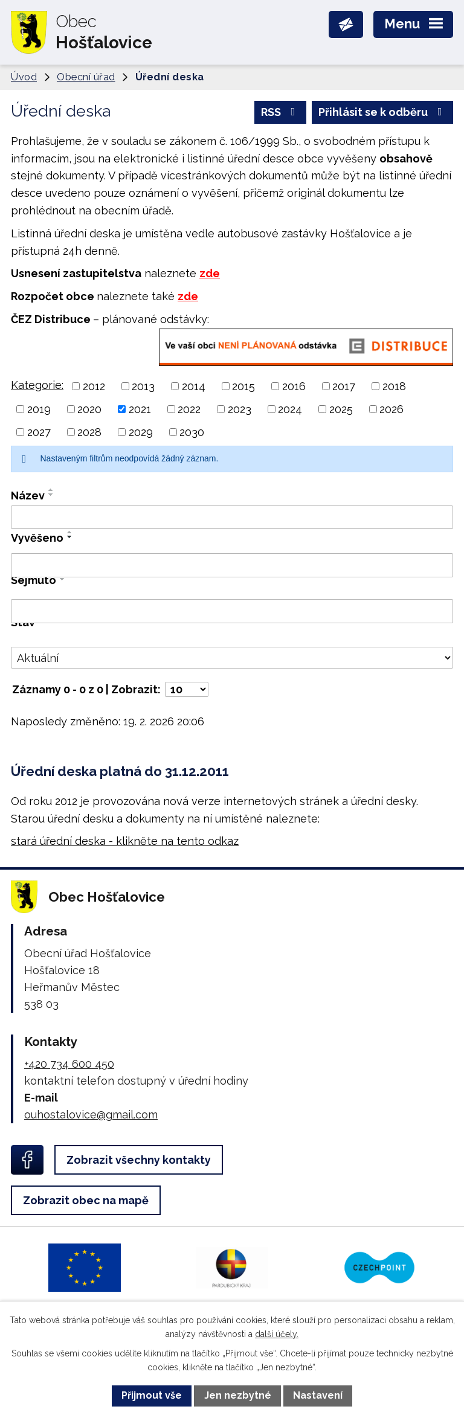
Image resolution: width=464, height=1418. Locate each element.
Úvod (24, 77)
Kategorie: (37, 385)
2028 (89, 432)
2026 (391, 409)
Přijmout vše (151, 1395)
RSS (280, 112)
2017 (343, 386)
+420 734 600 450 (69, 1063)
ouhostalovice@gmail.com (91, 1114)
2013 (143, 386)
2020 (89, 409)
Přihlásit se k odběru (382, 112)
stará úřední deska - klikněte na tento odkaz (125, 841)
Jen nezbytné (237, 1395)
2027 (39, 432)
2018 (394, 386)
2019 (39, 409)
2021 (140, 409)
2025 (341, 409)
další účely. (276, 1334)
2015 (243, 386)
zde (209, 273)
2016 (294, 386)
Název (28, 495)
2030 (191, 432)
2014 (193, 386)
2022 (189, 409)
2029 (141, 432)
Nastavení (318, 1395)
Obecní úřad (86, 77)
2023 (239, 409)
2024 (290, 409)
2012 (94, 386)
